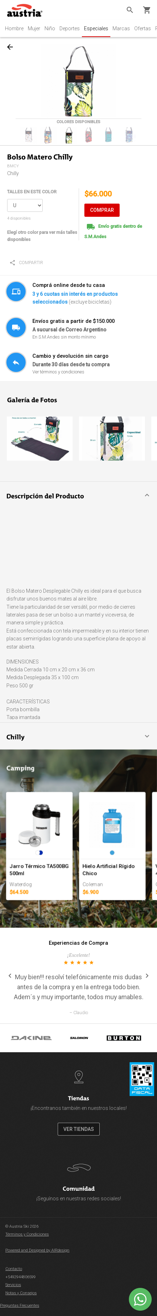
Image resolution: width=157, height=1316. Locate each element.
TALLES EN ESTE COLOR (32, 191)
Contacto (13, 1269)
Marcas (121, 28)
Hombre (14, 28)
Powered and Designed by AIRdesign (37, 1250)
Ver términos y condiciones (58, 371)
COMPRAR (102, 210)
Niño (50, 28)
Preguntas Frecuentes (19, 1305)
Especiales (96, 28)
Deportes (69, 28)
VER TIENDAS (78, 1129)
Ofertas (142, 28)
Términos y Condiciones (27, 1234)
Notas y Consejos (21, 1293)
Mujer (34, 28)
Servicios (13, 1285)
